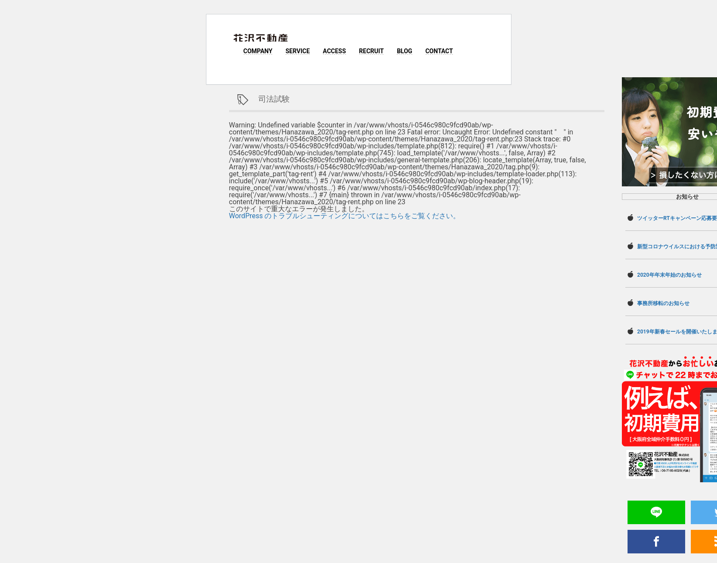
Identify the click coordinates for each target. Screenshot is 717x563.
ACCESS (334, 51)
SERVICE (297, 51)
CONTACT (439, 51)
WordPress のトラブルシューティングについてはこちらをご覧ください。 (344, 216)
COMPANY (258, 51)
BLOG (404, 51)
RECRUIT (371, 51)
